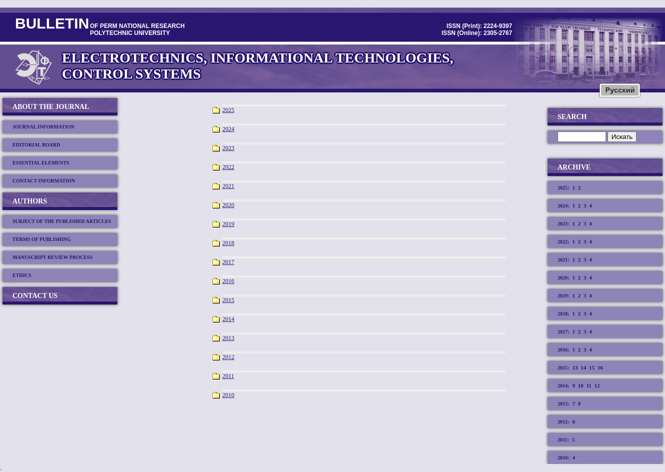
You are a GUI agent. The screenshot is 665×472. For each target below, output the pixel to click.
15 (592, 367)
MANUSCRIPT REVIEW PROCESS (52, 257)
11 (588, 385)
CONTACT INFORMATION (43, 181)
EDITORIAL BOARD (36, 145)
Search (572, 116)
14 (583, 367)
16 (600, 367)
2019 (228, 224)
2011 (228, 376)
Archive (574, 167)
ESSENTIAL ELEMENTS (40, 163)
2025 (228, 110)
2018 (228, 243)
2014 (228, 319)
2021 (228, 186)
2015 (228, 300)
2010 (228, 395)
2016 (228, 281)
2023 (228, 148)
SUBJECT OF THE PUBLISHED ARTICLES (61, 221)
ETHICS (21, 275)
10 (581, 385)
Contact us (34, 296)
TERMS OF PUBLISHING (41, 239)
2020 (228, 205)
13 (575, 367)
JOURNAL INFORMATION (43, 127)
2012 (228, 357)
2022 (228, 167)
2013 (228, 338)
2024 (228, 129)
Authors (29, 201)
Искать (622, 136)
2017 (228, 262)
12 (597, 385)
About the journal (50, 106)
